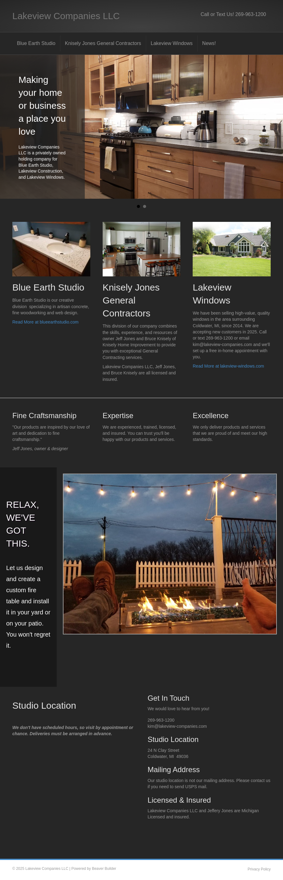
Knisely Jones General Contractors (103, 43)
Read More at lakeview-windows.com (228, 366)
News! (209, 43)
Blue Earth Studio (36, 43)
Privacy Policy (259, 869)
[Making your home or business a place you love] (141, 127)
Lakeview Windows (172, 43)
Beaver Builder (104, 868)
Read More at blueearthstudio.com (45, 322)
